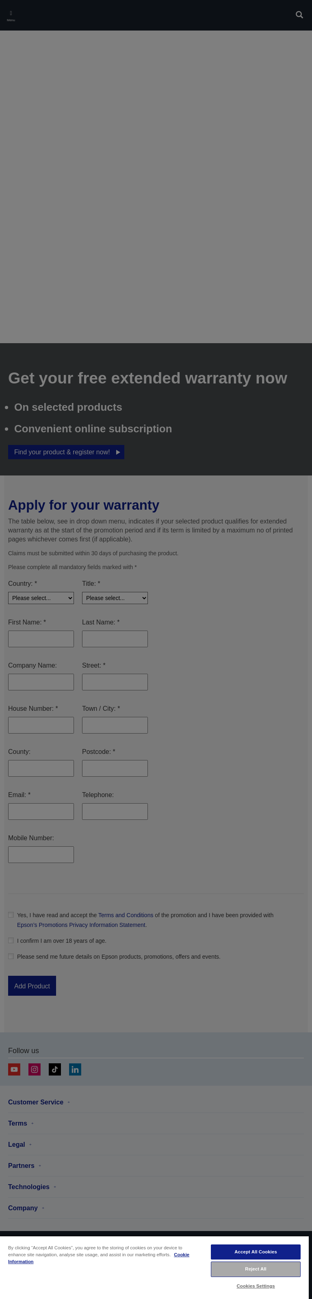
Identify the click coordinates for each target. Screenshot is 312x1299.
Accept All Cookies (255, 1251)
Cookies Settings (256, 1286)
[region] (154, 1267)
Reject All (255, 1268)
